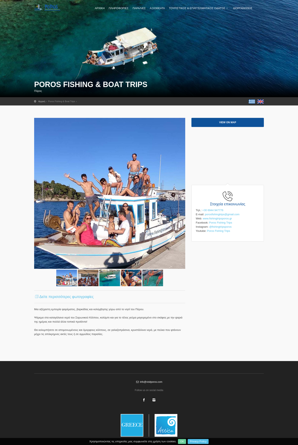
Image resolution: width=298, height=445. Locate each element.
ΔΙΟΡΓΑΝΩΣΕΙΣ (242, 8)
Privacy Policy (198, 441)
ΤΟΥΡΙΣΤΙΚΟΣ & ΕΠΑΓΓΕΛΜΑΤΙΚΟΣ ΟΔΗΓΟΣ (199, 8)
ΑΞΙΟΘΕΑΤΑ (157, 8)
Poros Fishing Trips (220, 222)
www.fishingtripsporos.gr (217, 218)
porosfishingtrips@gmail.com (222, 214)
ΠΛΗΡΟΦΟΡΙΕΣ (119, 8)
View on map (227, 122)
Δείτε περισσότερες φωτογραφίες (64, 297)
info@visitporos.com (149, 381)
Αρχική (41, 101)
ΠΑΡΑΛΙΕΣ (139, 8)
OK (182, 441)
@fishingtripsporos (220, 226)
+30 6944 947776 (212, 210)
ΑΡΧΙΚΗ (100, 8)
